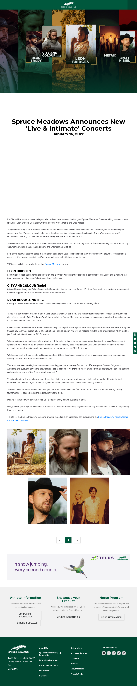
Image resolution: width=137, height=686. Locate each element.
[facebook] (135, 339)
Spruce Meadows (53, 264)
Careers (43, 676)
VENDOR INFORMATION (68, 617)
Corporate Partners (48, 665)
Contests (75, 658)
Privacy (74, 664)
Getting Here (76, 648)
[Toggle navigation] (132, 5)
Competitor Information (25, 615)
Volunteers (44, 671)
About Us (43, 648)
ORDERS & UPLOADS (27, 623)
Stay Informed (77, 669)
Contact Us (13, 669)
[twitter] (135, 343)
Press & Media (77, 674)
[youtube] (135, 347)
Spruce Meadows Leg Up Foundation (50, 654)
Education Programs (48, 660)
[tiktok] (135, 351)
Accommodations (79, 653)
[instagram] (135, 334)
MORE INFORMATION (111, 617)
